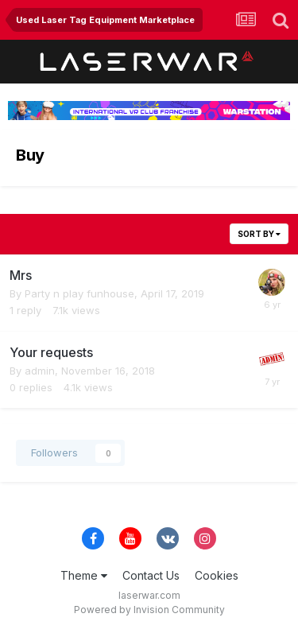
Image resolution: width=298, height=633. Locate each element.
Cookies (216, 575)
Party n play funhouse (79, 293)
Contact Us (151, 575)
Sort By (259, 234)
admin (40, 370)
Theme (83, 575)
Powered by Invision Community (149, 610)
